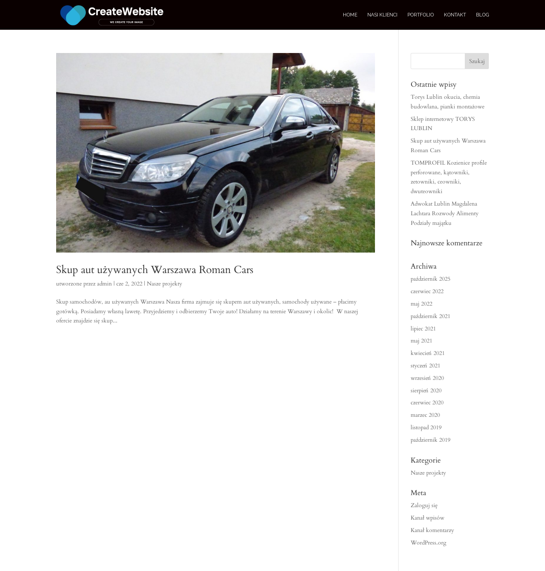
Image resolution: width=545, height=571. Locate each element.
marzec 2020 (425, 415)
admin (104, 284)
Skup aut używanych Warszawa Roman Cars (154, 270)
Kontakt (455, 15)
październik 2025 (430, 279)
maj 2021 (421, 341)
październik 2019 (430, 440)
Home (350, 15)
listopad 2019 (426, 427)
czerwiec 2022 (427, 291)
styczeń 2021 (425, 365)
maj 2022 (421, 304)
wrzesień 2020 (427, 378)
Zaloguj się (424, 505)
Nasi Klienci (382, 15)
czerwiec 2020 (427, 402)
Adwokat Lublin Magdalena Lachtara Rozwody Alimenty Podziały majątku (444, 213)
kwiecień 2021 (428, 353)
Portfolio (420, 15)
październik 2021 (430, 316)
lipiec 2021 (423, 328)
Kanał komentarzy (432, 530)
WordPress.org (428, 543)
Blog (482, 15)
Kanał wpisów (427, 518)
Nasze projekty (164, 284)
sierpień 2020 (426, 390)
